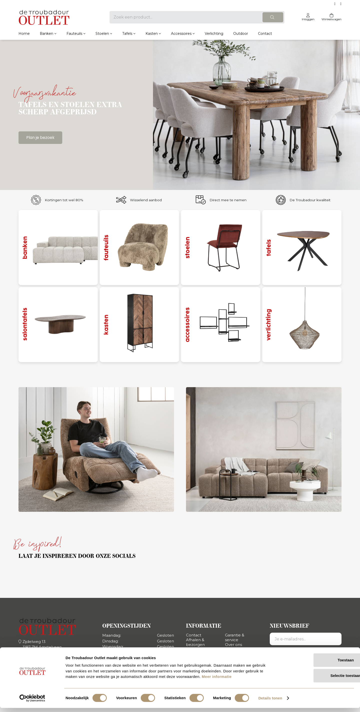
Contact (265, 33)
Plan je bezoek (40, 137)
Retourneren (198, 649)
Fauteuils (74, 33)
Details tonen (270, 702)
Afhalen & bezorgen (195, 642)
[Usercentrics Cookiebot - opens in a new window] (32, 702)
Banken (46, 33)
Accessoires (181, 33)
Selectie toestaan (318, 679)
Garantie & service (234, 637)
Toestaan (318, 664)
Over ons (233, 644)
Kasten (152, 33)
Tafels (127, 33)
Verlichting (214, 33)
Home (24, 33)
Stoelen (102, 33)
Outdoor (240, 33)
